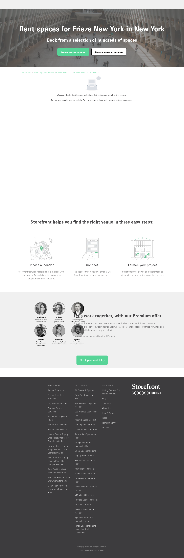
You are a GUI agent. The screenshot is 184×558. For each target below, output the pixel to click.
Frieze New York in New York (88, 72)
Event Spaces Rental (44, 72)
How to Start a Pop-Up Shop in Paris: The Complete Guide (58, 461)
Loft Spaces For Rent (84, 495)
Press (104, 418)
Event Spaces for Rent (85, 474)
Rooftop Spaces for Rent (86, 500)
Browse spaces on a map (73, 52)
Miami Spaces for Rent (85, 420)
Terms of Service (110, 423)
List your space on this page (109, 52)
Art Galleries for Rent (84, 469)
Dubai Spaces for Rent (85, 451)
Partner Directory (56, 390)
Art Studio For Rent (84, 505)
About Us (106, 408)
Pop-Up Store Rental (84, 456)
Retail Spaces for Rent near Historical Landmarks (85, 529)
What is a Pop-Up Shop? (59, 429)
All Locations (81, 385)
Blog (104, 398)
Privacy (105, 428)
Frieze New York (64, 72)
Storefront (26, 72)
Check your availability (92, 360)
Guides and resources (58, 425)
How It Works (54, 385)
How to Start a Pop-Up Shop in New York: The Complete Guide (58, 438)
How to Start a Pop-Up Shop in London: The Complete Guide (58, 449)
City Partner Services (57, 403)
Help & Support (109, 413)
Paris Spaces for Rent (85, 425)
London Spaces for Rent (86, 429)
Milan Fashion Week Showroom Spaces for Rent (58, 489)
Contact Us (107, 403)
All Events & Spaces (84, 390)
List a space (107, 385)
